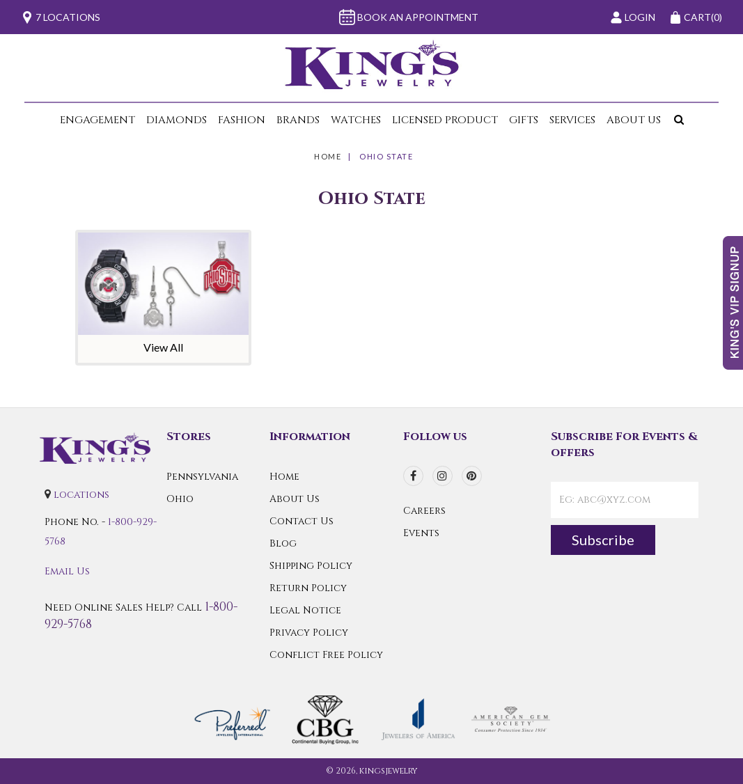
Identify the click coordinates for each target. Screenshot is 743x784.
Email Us (67, 571)
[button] (676, 120)
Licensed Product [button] (445, 120)
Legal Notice (305, 610)
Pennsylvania (202, 476)
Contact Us (301, 521)
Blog (283, 543)
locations (81, 494)
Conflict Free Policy (326, 654)
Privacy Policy (308, 632)
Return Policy (308, 588)
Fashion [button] (241, 120)
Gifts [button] (523, 120)
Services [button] (572, 120)
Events (421, 533)
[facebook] (413, 476)
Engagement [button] (97, 120)
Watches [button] (356, 120)
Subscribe (603, 539)
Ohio (180, 498)
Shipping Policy (310, 565)
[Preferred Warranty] (232, 718)
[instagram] (442, 476)
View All (163, 347)
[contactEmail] (625, 500)
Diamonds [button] (176, 120)
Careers (424, 510)
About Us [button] (634, 120)
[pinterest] (472, 476)
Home (327, 156)
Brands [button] (298, 120)
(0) (695, 17)
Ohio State (386, 156)
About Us (294, 498)
